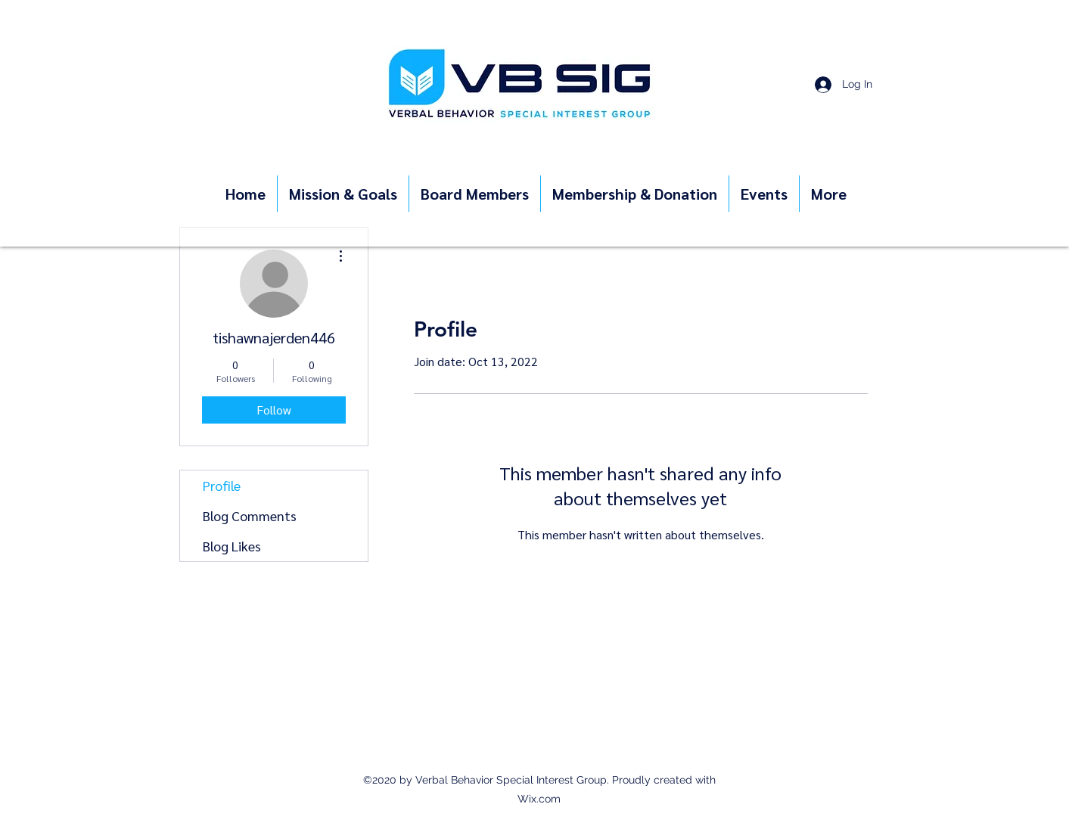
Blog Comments (250, 515)
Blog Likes (232, 545)
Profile (222, 485)
